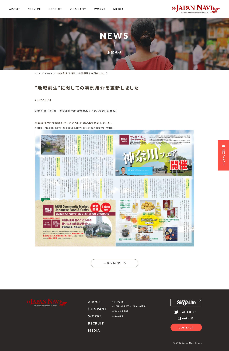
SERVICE (34, 8)
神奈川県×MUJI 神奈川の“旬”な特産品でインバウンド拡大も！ (76, 110)
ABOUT (14, 8)
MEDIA (118, 8)
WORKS (99, 8)
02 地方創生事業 (120, 311)
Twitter (186, 311)
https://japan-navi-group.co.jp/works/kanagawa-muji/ (74, 127)
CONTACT (186, 327)
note (186, 317)
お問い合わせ (223, 155)
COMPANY (78, 8)
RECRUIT (55, 8)
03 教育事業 (118, 316)
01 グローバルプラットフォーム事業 (129, 306)
